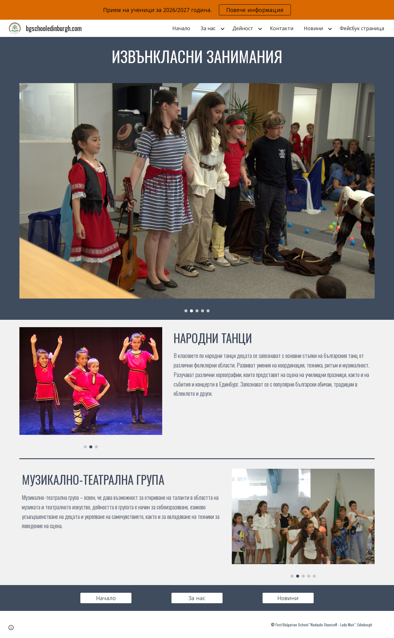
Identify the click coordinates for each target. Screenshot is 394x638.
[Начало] (105, 598)
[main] (197, 56)
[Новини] (288, 598)
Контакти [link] (281, 28)
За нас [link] (208, 28)
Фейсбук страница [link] (362, 28)
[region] (197, 10)
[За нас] (197, 598)
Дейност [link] (242, 28)
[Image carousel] (197, 197)
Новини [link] (313, 28)
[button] (11, 627)
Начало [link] (181, 28)
